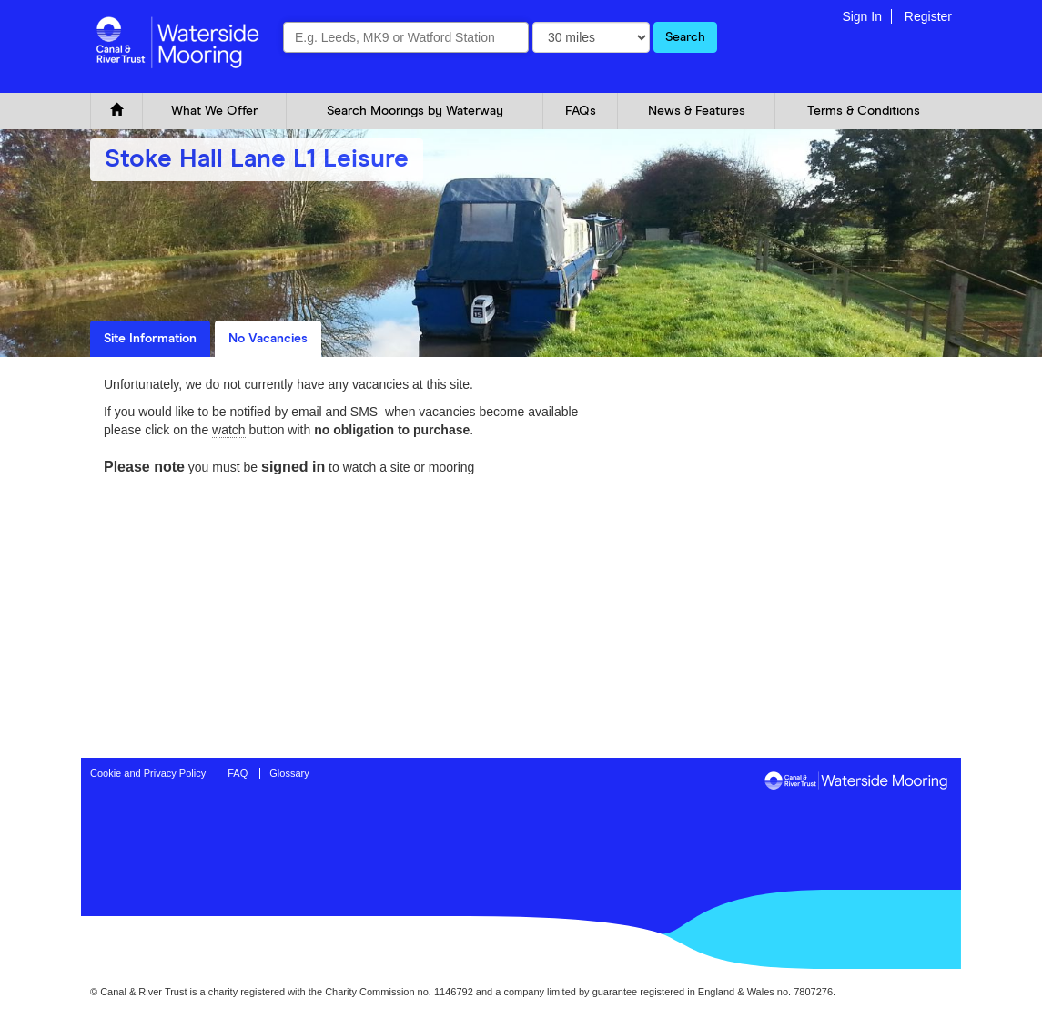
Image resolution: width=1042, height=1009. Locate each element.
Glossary (289, 773)
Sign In (862, 16)
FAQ (238, 773)
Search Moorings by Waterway (415, 111)
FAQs (580, 111)
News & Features (696, 111)
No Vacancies (268, 338)
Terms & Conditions (863, 111)
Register (928, 16)
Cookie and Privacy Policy (148, 773)
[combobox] (406, 37)
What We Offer (214, 111)
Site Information (150, 338)
